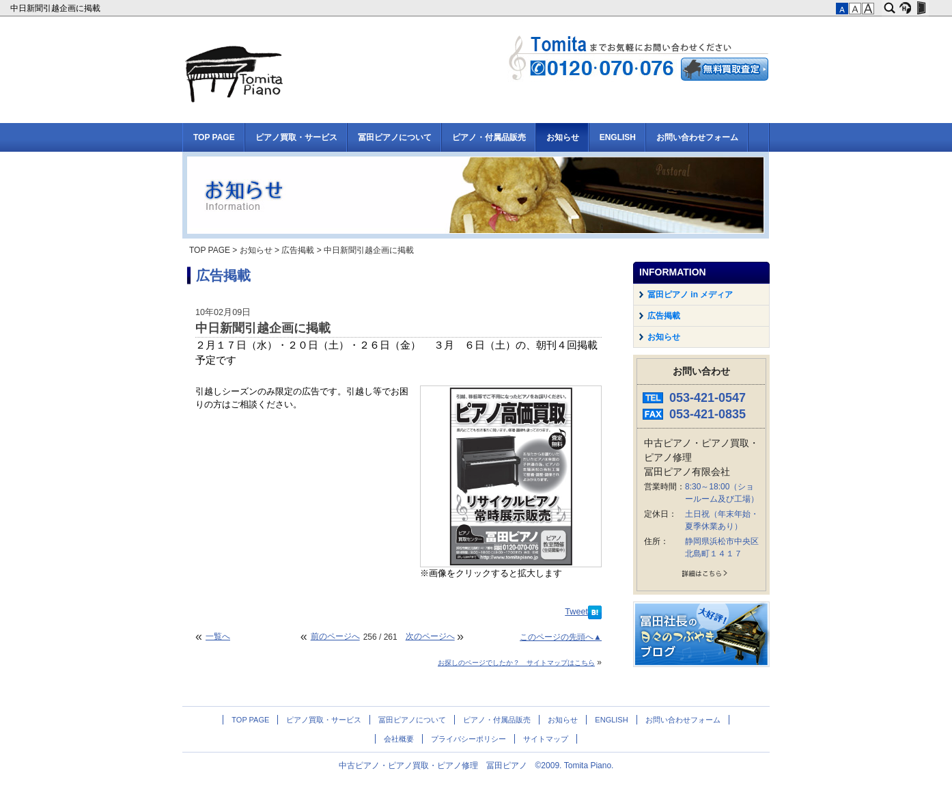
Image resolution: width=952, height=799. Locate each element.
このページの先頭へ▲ (561, 637)
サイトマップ (545, 739)
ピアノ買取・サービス (296, 137)
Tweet (576, 612)
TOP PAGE (214, 137)
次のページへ (430, 636)
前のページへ (335, 636)
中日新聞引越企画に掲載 (56, 8)
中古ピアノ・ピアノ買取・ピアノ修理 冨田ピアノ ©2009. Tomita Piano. (476, 765)
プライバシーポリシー (468, 739)
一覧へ (218, 636)
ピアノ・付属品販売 (489, 137)
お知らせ (562, 137)
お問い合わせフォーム (697, 137)
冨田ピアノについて (395, 137)
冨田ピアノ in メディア (690, 294)
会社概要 (399, 739)
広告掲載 (297, 250)
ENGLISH (618, 137)
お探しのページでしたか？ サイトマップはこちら (516, 662)
